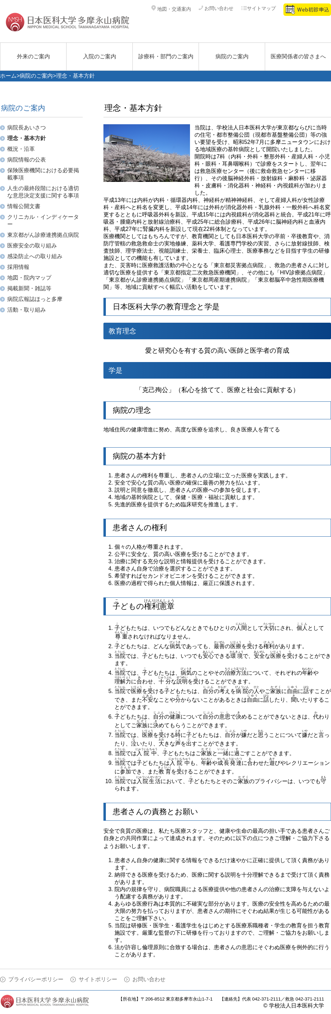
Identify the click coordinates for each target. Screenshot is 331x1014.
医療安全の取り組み (32, 245)
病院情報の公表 (26, 160)
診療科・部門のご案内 (165, 56)
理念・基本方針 (26, 138)
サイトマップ (258, 8)
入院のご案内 (99, 56)
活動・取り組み (26, 310)
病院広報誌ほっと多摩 (34, 299)
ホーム (8, 76)
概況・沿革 (21, 149)
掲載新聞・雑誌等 (29, 288)
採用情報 (18, 267)
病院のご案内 (232, 56)
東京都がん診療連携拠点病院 (43, 235)
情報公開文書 (23, 206)
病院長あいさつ (26, 127)
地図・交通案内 (171, 9)
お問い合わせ (216, 8)
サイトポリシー (98, 979)
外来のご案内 (33, 56)
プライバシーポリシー (35, 979)
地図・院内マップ (29, 278)
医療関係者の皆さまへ (298, 56)
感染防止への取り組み (34, 256)
